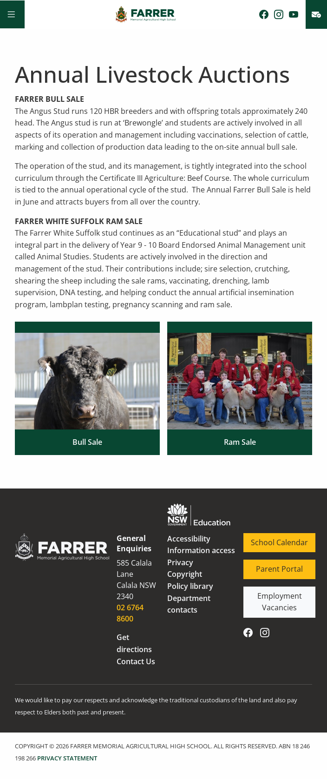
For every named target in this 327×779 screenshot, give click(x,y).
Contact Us (136, 661)
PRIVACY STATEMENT (67, 758)
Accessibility (188, 539)
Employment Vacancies (265, 598)
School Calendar (272, 539)
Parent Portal (266, 565)
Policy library (190, 586)
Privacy (180, 562)
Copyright (184, 574)
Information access (201, 550)
